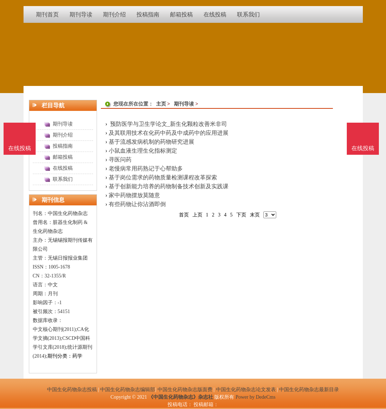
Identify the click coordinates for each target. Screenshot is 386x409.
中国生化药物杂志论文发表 (246, 389)
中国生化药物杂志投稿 (72, 389)
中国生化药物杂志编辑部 (127, 389)
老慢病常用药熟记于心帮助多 (146, 168)
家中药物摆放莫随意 (134, 195)
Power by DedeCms (256, 397)
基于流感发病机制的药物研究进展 (151, 142)
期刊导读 (184, 104)
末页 (255, 215)
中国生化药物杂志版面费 (185, 389)
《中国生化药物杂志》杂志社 (180, 397)
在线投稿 (362, 148)
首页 (184, 215)
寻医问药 (120, 160)
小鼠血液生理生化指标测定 (143, 151)
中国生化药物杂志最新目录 (309, 389)
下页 (241, 215)
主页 (161, 104)
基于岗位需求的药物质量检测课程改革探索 (163, 177)
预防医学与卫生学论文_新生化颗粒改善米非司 (168, 124)
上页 (197, 215)
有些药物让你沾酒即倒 (137, 204)
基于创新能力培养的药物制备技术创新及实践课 (168, 186)
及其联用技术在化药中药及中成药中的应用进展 (168, 133)
